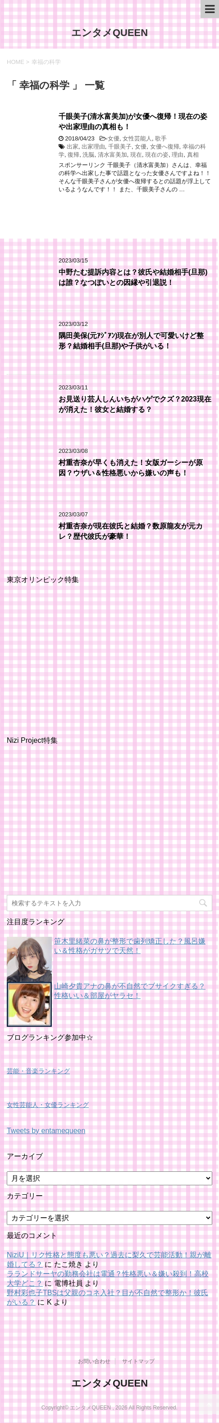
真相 (193, 154)
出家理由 (93, 146)
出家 (72, 146)
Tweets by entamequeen (46, 1130)
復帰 (73, 154)
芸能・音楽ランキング (38, 1071)
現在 (136, 154)
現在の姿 (157, 154)
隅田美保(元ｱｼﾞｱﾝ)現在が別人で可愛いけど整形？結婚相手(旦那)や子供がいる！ (131, 341)
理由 (177, 154)
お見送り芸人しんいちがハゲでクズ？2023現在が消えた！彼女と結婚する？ (135, 404)
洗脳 (88, 154)
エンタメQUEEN (109, 32)
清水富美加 (112, 154)
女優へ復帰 (164, 146)
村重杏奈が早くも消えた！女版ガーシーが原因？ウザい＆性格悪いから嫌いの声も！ (131, 468)
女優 (113, 138)
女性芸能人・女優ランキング (48, 1104)
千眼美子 (120, 146)
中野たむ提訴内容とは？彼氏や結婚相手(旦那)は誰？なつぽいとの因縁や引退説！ (133, 277)
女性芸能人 (137, 138)
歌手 (161, 138)
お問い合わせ (94, 1361)
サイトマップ (138, 1361)
